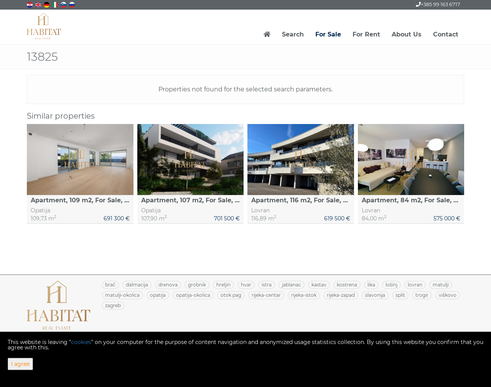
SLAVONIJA (375, 295)
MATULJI (441, 285)
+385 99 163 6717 (438, 4)
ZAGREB (113, 305)
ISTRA (267, 285)
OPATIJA (158, 295)
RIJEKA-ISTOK (303, 295)
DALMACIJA (137, 285)
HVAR (246, 285)
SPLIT (400, 295)
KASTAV (318, 285)
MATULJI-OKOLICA (122, 295)
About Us (407, 34)
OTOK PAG (231, 295)
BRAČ (110, 285)
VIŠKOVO (447, 295)
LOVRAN (415, 285)
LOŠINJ (391, 285)
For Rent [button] (366, 34)
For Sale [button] (328, 34)
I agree (20, 364)
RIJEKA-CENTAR (266, 295)
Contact (445, 34)
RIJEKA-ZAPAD (341, 295)
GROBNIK (197, 285)
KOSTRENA (347, 285)
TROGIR (421, 295)
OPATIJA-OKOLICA (193, 295)
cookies (81, 342)
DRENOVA (168, 285)
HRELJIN (223, 285)
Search (293, 34)
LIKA (371, 285)
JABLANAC (291, 285)
